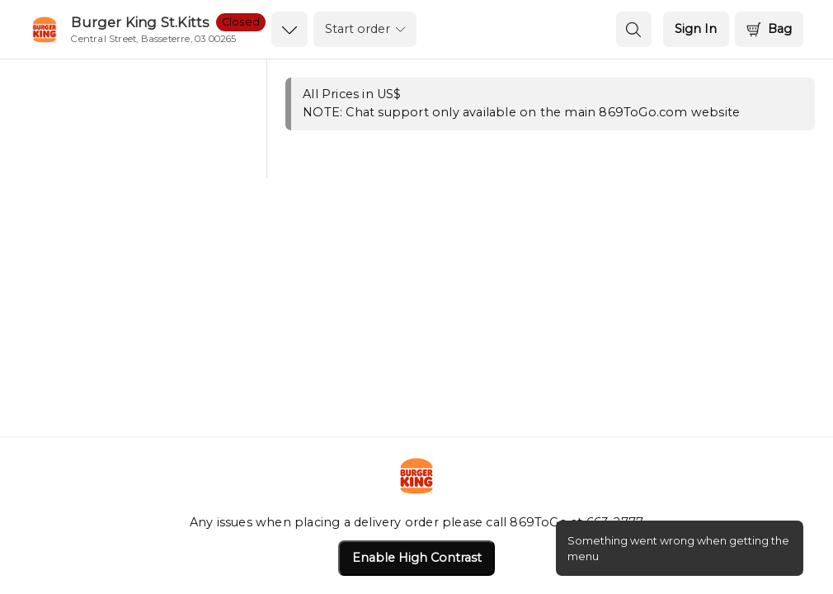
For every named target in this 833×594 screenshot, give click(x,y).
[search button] (634, 29)
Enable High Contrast (417, 557)
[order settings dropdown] (365, 29)
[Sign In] (696, 29)
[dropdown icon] (289, 29)
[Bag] (769, 29)
